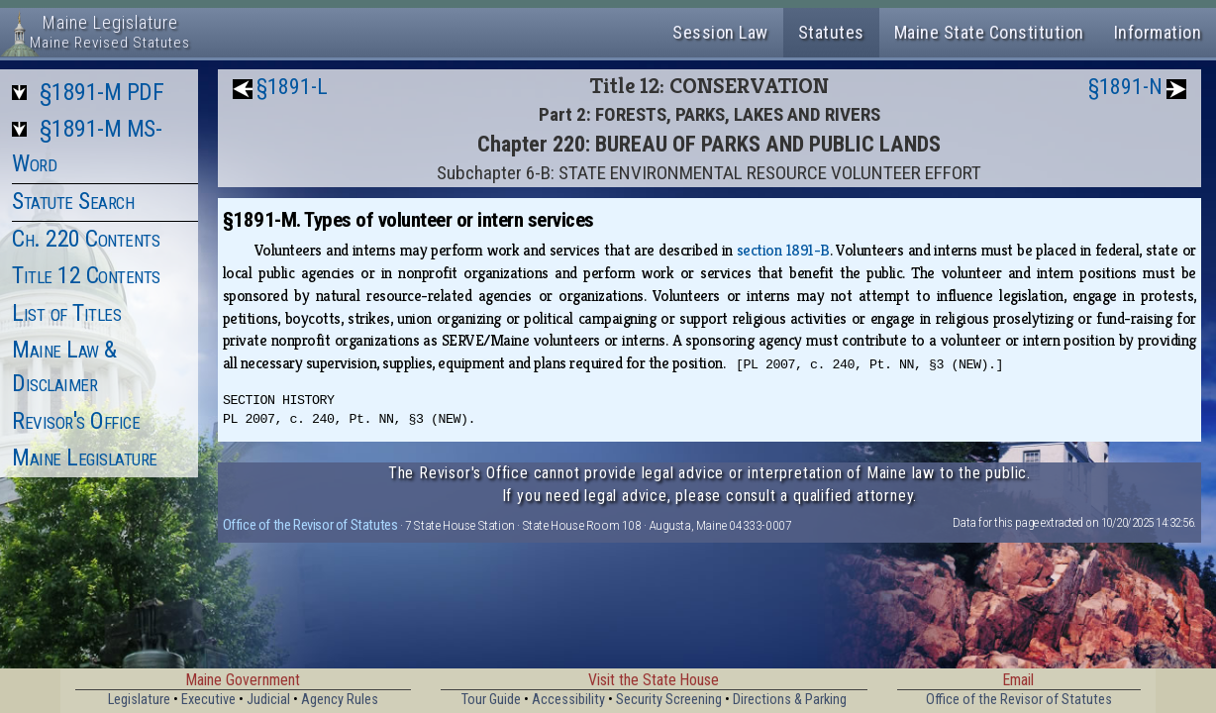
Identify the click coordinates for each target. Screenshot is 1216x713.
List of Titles (66, 313)
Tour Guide (491, 699)
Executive (208, 699)
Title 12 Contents (86, 275)
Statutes (831, 32)
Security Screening (669, 699)
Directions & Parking (790, 699)
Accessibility (568, 699)
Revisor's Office (76, 421)
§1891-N (1125, 86)
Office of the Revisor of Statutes (310, 525)
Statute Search (73, 201)
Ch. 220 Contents (85, 239)
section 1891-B (783, 250)
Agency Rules (339, 699)
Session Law (720, 32)
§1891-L (292, 86)
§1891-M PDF (102, 92)
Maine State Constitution (989, 32)
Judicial (268, 699)
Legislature (139, 699)
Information (1158, 32)
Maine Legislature (84, 457)
